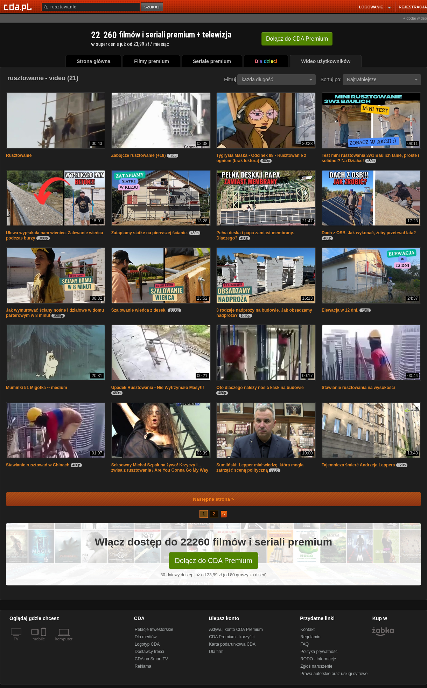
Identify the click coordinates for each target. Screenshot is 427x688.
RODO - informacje (318, 658)
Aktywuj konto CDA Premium (235, 629)
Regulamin (310, 636)
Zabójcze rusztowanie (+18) (138, 155)
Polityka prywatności (319, 651)
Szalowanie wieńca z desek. (139, 310)
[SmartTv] (44, 643)
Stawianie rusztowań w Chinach (37, 465)
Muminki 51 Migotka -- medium (36, 387)
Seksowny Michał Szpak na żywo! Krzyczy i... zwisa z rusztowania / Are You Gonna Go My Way (159, 468)
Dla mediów (146, 636)
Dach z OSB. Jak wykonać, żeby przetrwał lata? (369, 232)
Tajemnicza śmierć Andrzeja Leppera (358, 465)
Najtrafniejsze (382, 79)
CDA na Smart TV (151, 658)
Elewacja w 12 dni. (340, 310)
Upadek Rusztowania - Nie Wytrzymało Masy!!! (157, 387)
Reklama (143, 666)
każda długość (276, 79)
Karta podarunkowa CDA (232, 644)
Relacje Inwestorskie (154, 629)
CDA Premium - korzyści (231, 636)
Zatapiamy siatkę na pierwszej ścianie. (149, 232)
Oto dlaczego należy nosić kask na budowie (259, 387)
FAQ (304, 644)
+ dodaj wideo (415, 18)
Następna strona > (209, 499)
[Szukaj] (90, 6)
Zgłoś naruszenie (316, 666)
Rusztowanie (18, 155)
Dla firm (216, 651)
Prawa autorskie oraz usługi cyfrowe (334, 673)
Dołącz (297, 39)
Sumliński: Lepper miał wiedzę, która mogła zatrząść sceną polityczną (259, 468)
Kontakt (307, 629)
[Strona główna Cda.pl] (19, 6)
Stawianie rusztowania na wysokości (358, 387)
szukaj (152, 7)
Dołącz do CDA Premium (213, 560)
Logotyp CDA (147, 644)
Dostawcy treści (149, 651)
